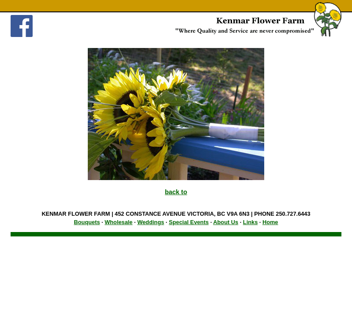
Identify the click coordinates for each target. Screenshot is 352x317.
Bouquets (87, 222)
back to (176, 191)
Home (270, 222)
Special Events (189, 222)
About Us (225, 222)
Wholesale (118, 222)
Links (250, 222)
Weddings (150, 222)
